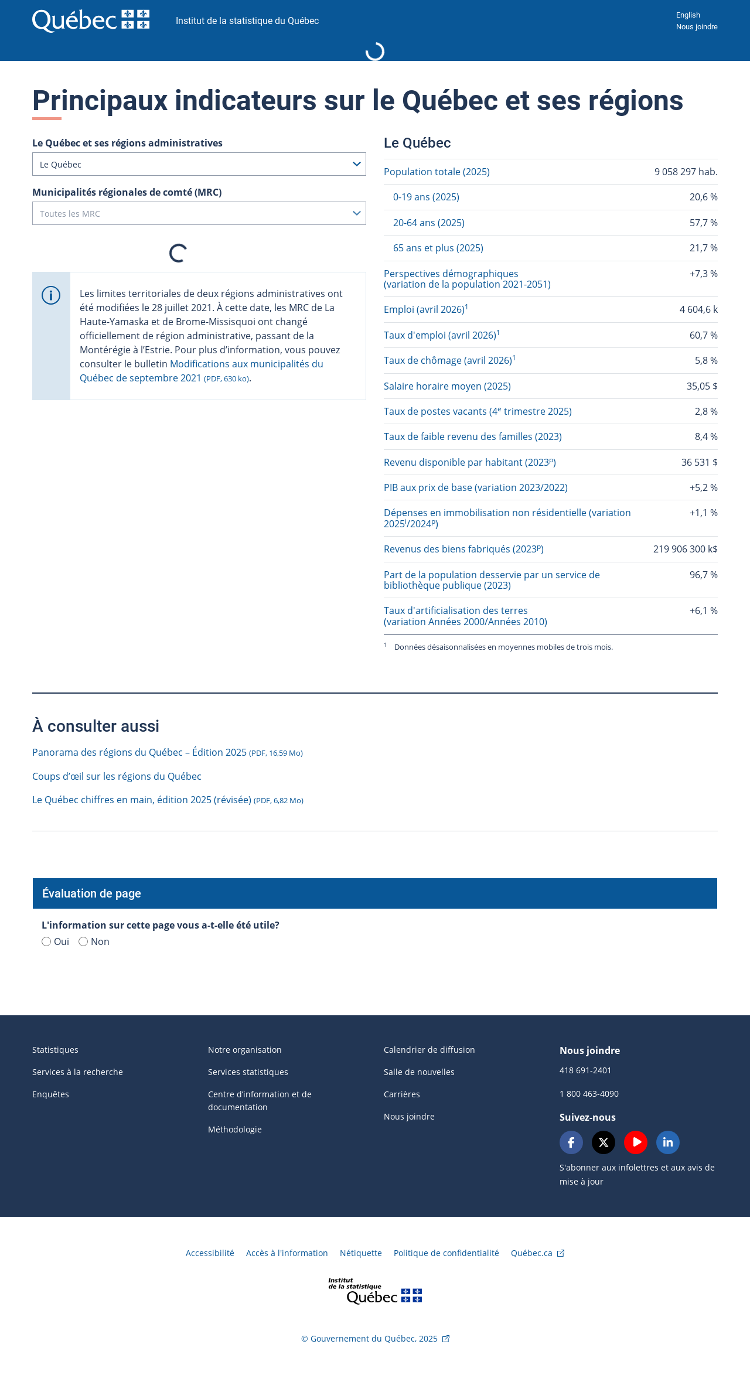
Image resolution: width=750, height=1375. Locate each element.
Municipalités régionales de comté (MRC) (126, 192)
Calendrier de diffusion (429, 1049)
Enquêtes (50, 1094)
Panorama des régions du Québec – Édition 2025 (167, 752)
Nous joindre (697, 26)
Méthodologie (235, 1129)
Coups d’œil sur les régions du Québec (117, 776)
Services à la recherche (77, 1071)
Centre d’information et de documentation (260, 1101)
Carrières (402, 1094)
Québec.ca (532, 1252)
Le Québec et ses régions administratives (127, 143)
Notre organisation (245, 1049)
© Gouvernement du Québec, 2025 (369, 1338)
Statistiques (55, 1049)
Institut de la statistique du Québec (247, 20)
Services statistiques (248, 1071)
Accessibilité (210, 1252)
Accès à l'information (287, 1252)
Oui (55, 941)
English (688, 15)
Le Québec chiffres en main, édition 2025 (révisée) (168, 799)
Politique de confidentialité (446, 1252)
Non (94, 941)
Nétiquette (361, 1252)
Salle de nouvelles (419, 1071)
